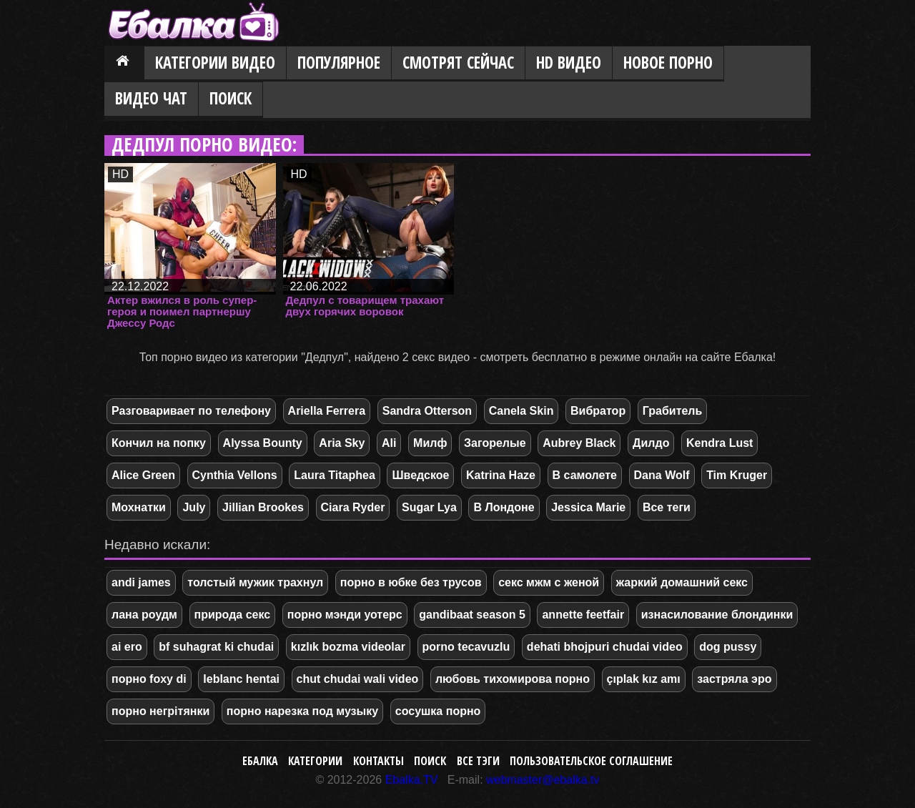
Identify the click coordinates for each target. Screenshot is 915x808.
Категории (315, 761)
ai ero (127, 647)
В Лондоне (503, 507)
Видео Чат (151, 98)
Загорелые (495, 443)
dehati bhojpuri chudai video (605, 647)
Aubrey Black (579, 443)
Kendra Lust (719, 443)
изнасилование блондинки (717, 615)
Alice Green (143, 475)
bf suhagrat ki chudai (216, 647)
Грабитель (673, 411)
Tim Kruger (736, 475)
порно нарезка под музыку (302, 711)
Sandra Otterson (427, 411)
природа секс (232, 615)
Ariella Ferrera (327, 411)
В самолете (585, 475)
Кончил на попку (159, 443)
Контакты (378, 761)
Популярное (338, 62)
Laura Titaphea (334, 475)
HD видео (568, 62)
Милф (430, 443)
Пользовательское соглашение (591, 761)
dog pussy (727, 647)
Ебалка (260, 761)
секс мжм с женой (548, 582)
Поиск (230, 98)
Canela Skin (521, 411)
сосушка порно (438, 711)
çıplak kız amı (644, 679)
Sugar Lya (429, 507)
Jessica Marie (588, 507)
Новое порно (668, 62)
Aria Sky (342, 443)
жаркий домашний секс (682, 582)
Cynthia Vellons (234, 475)
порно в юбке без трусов (411, 582)
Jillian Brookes (263, 507)
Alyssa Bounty (262, 443)
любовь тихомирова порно (512, 679)
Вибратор (597, 411)
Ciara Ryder (353, 507)
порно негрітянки (160, 711)
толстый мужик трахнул (255, 582)
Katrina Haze (500, 475)
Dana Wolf (662, 475)
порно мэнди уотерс (344, 615)
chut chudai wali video (358, 679)
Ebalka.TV (411, 780)
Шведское (420, 475)
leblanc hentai (241, 679)
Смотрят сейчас (458, 62)
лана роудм (144, 615)
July (193, 507)
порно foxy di (149, 679)
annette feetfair (583, 615)
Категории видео (215, 62)
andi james (141, 582)
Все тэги (478, 761)
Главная (124, 64)
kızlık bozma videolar (348, 647)
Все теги (667, 507)
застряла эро (734, 679)
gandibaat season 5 (472, 615)
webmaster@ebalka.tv (543, 780)
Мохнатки (139, 507)
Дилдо (651, 443)
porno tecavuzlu (466, 647)
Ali (389, 443)
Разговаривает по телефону (191, 411)
